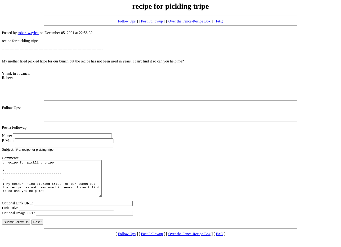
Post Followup (152, 21)
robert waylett (28, 33)
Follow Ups (127, 21)
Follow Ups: (11, 108)
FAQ (219, 21)
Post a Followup (14, 127)
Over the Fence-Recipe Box (189, 21)
